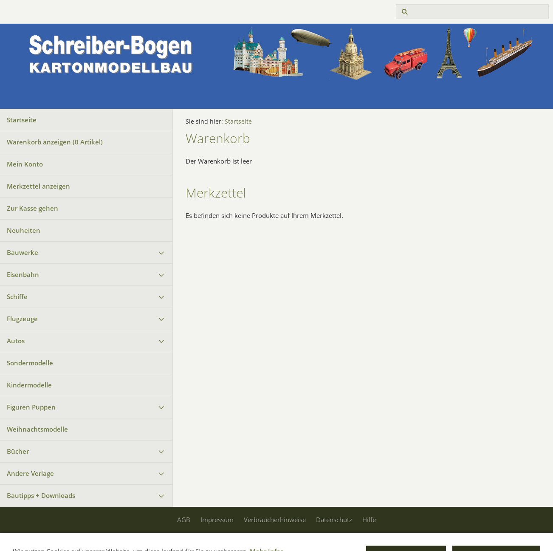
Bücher (18, 451)
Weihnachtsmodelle (37, 429)
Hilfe (369, 519)
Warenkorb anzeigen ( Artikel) (55, 142)
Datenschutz (334, 519)
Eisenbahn (23, 274)
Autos (16, 340)
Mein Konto (25, 164)
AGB (183, 519)
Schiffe (17, 296)
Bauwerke (22, 252)
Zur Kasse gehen (32, 208)
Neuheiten (23, 230)
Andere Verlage (30, 473)
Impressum (217, 519)
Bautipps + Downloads (41, 495)
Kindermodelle (29, 385)
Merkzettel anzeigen (38, 186)
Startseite (22, 120)
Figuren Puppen (31, 407)
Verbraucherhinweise (275, 519)
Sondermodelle (30, 363)
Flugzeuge (22, 318)
